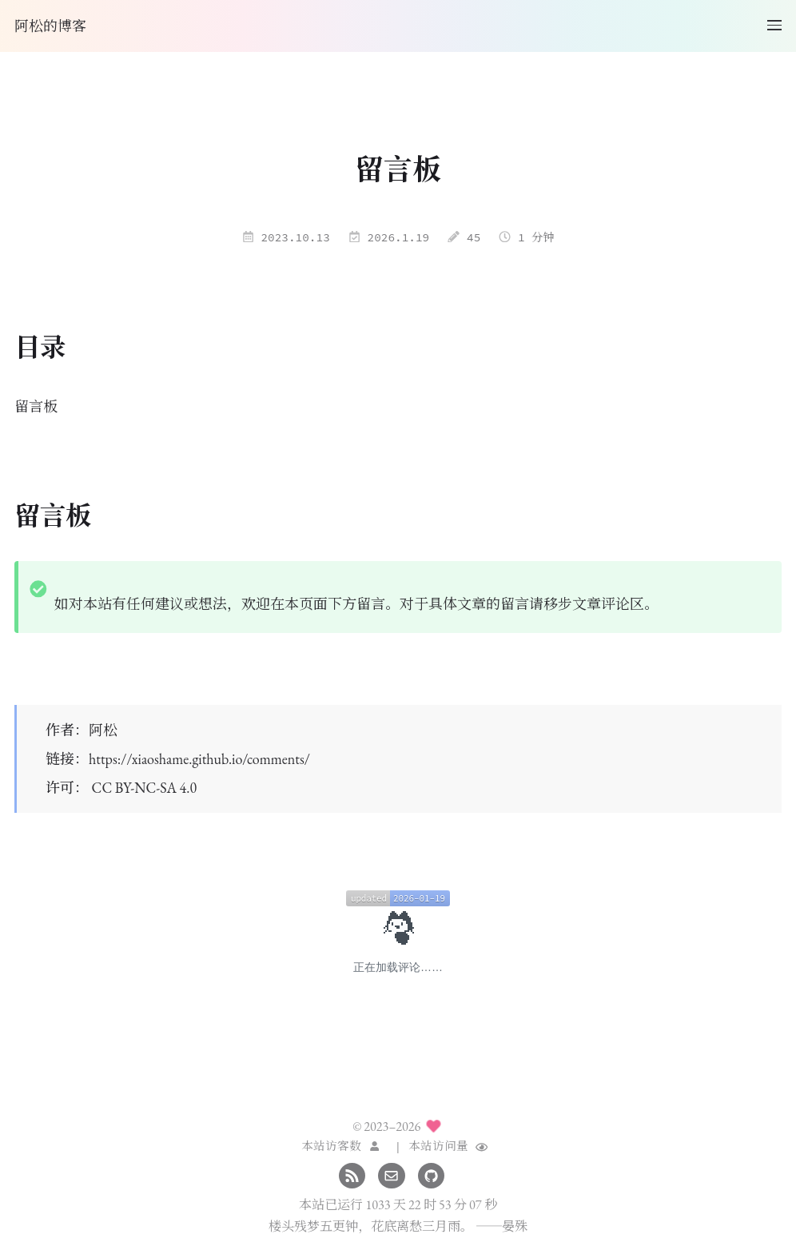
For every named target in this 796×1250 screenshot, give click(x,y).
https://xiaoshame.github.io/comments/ (199, 759)
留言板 (36, 406)
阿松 (103, 730)
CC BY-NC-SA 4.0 (144, 787)
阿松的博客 (50, 26)
